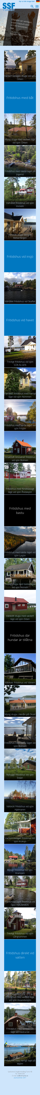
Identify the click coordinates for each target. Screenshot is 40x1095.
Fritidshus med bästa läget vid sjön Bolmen (20, 744)
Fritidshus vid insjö (20, 256)
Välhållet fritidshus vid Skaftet (20, 301)
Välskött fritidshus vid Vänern (20, 682)
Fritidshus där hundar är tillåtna (20, 637)
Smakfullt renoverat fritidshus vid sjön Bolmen (20, 458)
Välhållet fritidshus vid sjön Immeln (20, 204)
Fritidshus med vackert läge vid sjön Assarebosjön (20, 998)
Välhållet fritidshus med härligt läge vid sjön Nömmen (20, 395)
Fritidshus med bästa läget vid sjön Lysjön (20, 554)
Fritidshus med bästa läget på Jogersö (20, 172)
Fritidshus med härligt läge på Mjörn (20, 1062)
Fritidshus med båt (20, 97)
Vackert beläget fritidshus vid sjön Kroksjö (20, 839)
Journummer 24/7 (20, 1078)
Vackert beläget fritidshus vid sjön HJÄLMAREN (20, 903)
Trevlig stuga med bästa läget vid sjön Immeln (20, 585)
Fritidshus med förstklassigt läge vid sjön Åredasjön (20, 490)
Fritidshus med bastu (20, 510)
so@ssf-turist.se (22, 1076)
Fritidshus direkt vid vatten (20, 955)
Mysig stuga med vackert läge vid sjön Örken (20, 141)
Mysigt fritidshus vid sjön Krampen (20, 871)
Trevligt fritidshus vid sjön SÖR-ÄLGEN (20, 363)
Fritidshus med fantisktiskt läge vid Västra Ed (20, 1030)
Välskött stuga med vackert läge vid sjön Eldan (20, 617)
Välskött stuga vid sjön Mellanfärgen (20, 236)
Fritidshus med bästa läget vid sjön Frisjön (20, 427)
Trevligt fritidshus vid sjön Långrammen (20, 935)
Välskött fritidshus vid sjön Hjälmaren (20, 808)
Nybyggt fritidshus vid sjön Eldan (20, 776)
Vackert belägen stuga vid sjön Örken (20, 77)
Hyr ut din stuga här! (27, 1)
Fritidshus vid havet (20, 320)
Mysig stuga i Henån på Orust (20, 714)
